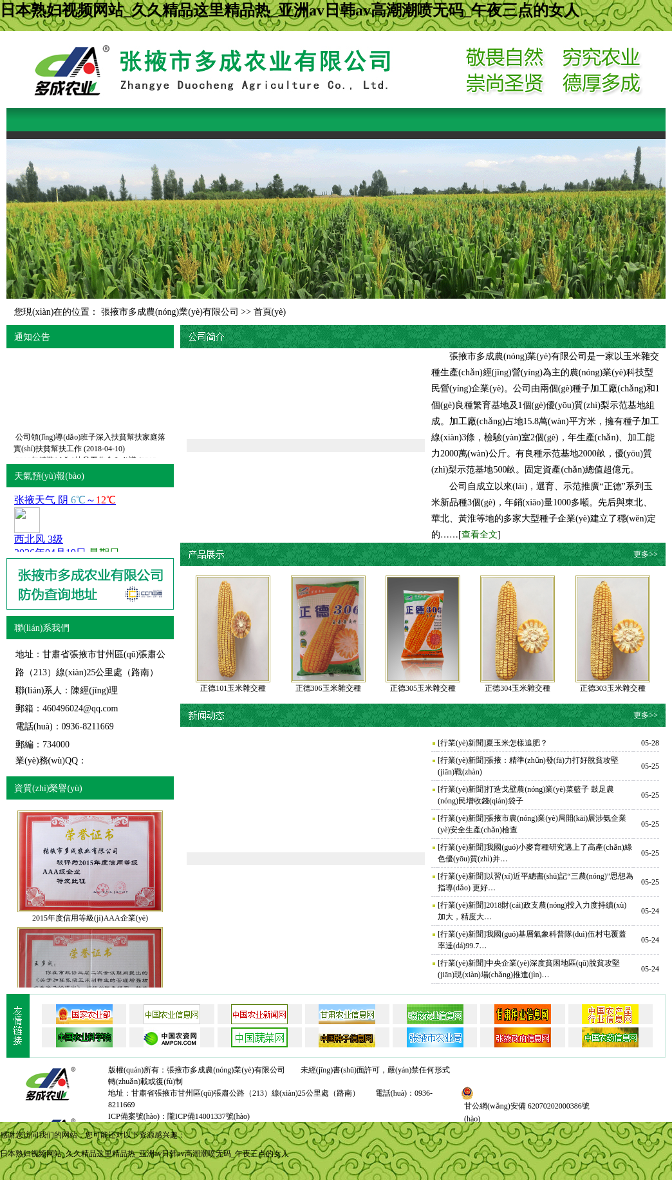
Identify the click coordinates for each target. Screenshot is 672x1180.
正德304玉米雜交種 (517, 688)
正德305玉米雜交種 (423, 688)
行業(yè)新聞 (461, 742)
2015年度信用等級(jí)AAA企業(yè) (90, 917)
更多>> (645, 554)
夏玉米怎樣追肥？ (517, 742)
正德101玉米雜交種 (233, 688)
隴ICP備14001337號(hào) (208, 1116)
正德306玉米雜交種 (328, 688)
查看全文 (480, 534)
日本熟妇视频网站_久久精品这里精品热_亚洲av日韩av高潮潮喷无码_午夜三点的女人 (289, 10)
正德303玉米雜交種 (613, 688)
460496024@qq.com (80, 708)
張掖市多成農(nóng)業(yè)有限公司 (170, 312)
